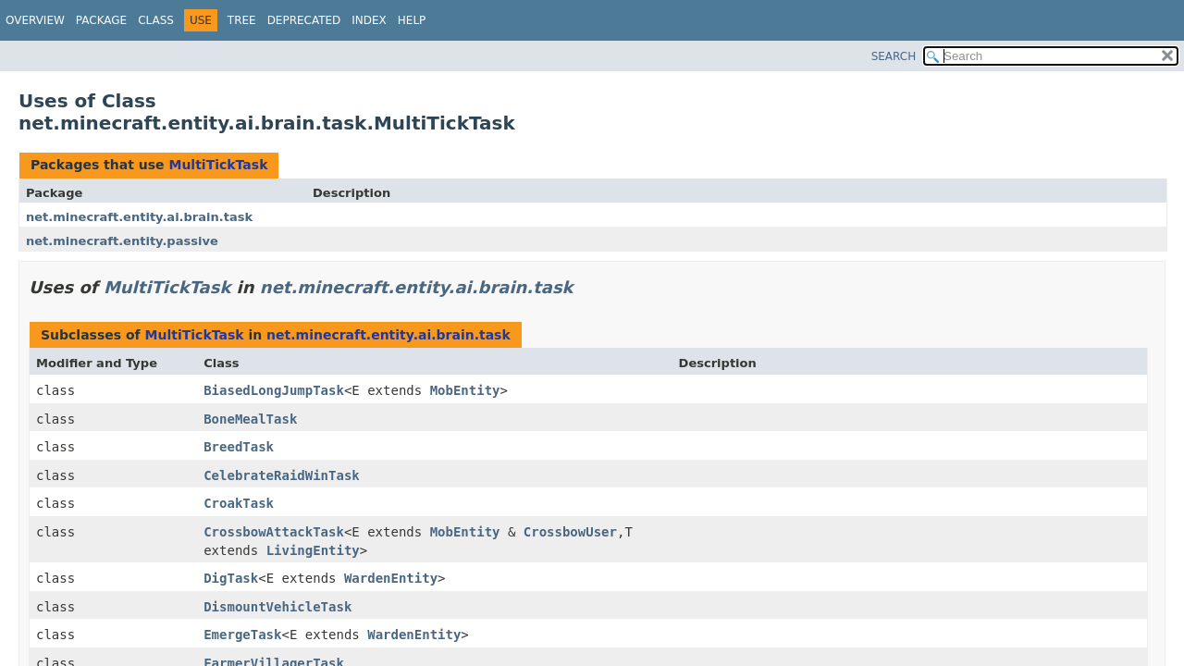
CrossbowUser (570, 531)
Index (369, 20)
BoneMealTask (250, 419)
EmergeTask (242, 634)
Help (412, 20)
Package (101, 20)
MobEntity (465, 390)
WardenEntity (391, 578)
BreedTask (239, 446)
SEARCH (894, 56)
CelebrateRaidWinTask (282, 475)
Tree (242, 20)
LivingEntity (313, 550)
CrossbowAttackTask (274, 531)
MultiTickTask (217, 164)
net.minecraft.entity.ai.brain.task (139, 217)
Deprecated (304, 20)
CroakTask (239, 503)
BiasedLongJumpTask (274, 390)
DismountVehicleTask (278, 606)
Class (156, 20)
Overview (35, 20)
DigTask (231, 578)
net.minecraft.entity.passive (122, 241)
